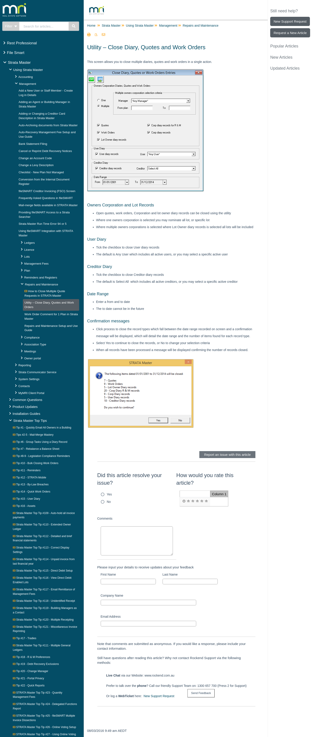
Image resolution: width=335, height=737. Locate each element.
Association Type (35, 344)
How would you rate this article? (204, 479)
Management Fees (36, 263)
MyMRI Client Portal (31, 393)
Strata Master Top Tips (30, 420)
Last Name (170, 574)
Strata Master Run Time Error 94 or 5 (43, 223)
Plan (27, 270)
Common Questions (27, 400)
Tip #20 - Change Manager (30, 671)
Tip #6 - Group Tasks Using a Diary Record (40, 441)
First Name (108, 574)
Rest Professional (22, 43)
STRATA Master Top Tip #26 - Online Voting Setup (44, 727)
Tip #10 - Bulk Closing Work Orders (35, 463)
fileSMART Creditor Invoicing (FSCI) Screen (47, 191)
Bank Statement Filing (33, 144)
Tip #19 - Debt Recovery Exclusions (36, 664)
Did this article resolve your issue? (129, 479)
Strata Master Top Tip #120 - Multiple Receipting (43, 619)
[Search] (74, 26)
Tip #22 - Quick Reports (28, 685)
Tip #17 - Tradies (24, 638)
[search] (44, 26)
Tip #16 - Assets (24, 506)
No (109, 501)
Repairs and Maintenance (41, 284)
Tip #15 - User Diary (26, 498)
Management (27, 84)
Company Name (112, 595)
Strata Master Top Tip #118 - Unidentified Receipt (44, 600)
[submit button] (200, 693)
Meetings (30, 351)
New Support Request (159, 696)
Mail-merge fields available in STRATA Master (48, 205)
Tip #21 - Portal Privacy (28, 678)
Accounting (25, 77)
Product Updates (25, 407)
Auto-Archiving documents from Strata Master (48, 125)
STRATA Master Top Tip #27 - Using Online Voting (44, 734)
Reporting (24, 365)
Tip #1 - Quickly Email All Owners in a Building (42, 427)
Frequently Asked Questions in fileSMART (46, 198)
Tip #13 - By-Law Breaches (30, 484)
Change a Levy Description (36, 165)
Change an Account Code (35, 158)
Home (91, 25)
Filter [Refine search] (11, 26)
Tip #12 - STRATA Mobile (29, 477)
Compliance (32, 337)
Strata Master (19, 62)
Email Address (111, 616)
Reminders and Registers (40, 277)
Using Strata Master (28, 70)
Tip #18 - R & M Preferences (31, 657)
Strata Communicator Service (37, 372)
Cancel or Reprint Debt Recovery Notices (45, 151)
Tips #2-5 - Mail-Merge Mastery (33, 434)
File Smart (15, 53)
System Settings (28, 379)
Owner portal (32, 358)
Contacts (24, 386)
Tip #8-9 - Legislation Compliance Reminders (41, 456)
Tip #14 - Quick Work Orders (31, 491)
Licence (29, 249)
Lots (27, 256)
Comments (105, 518)
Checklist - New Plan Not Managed (41, 172)
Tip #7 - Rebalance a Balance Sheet (36, 448)
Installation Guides (26, 414)
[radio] (184, 501)
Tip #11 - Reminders (26, 470)
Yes (109, 494)
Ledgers (29, 242)
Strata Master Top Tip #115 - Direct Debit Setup (43, 570)
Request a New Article (290, 33)
